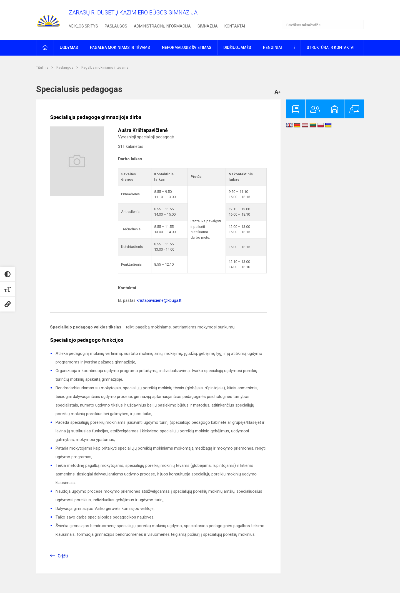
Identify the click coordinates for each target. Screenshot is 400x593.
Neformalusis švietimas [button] (186, 47)
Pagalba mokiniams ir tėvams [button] (120, 47)
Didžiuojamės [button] (237, 47)
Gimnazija (208, 26)
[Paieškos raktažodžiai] (323, 24)
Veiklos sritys (83, 26)
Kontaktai (234, 26)
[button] (326, 11)
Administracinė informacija (162, 26)
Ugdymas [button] (69, 47)
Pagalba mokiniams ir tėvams (104, 67)
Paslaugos (116, 26)
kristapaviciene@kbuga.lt (159, 300)
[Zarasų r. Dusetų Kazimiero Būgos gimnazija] (48, 19)
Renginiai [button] (272, 47)
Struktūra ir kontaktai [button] (330, 47)
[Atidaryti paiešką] (358, 24)
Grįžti (63, 556)
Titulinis (42, 67)
